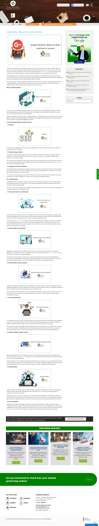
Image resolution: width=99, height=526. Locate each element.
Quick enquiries (98, 174)
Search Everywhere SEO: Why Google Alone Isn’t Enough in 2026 (78, 77)
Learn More (79, 62)
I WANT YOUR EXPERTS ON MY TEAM (75, 419)
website (57, 162)
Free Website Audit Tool (63, 5)
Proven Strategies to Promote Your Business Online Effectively (79, 73)
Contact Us (89, 479)
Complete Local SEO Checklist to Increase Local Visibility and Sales (78, 85)
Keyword (24, 356)
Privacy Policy (47, 519)
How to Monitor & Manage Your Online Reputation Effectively (79, 81)
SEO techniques (45, 71)
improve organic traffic (54, 252)
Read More (16, 462)
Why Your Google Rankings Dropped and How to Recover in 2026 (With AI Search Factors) (78, 90)
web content (19, 220)
